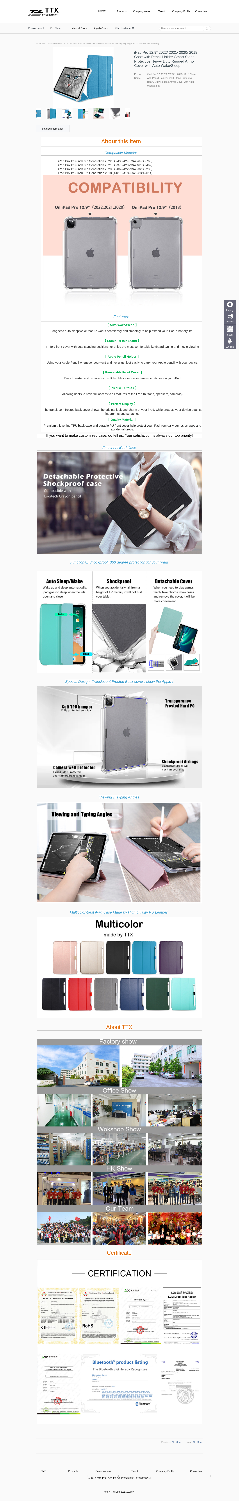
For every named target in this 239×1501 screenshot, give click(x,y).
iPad (52, 28)
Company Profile (181, 11)
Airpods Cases (100, 28)
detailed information (52, 128)
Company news (141, 11)
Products (122, 11)
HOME (102, 11)
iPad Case (46, 43)
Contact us (201, 11)
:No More (176, 1442)
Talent (161, 11)
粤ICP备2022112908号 (124, 1492)
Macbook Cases (79, 28)
